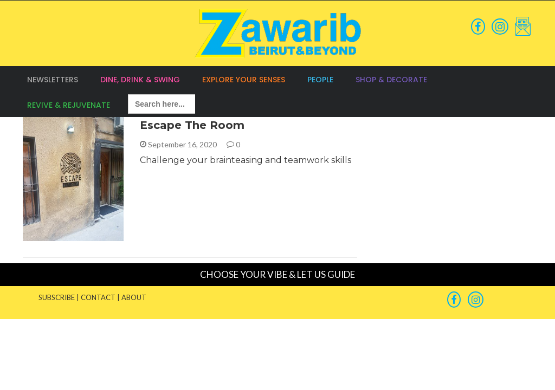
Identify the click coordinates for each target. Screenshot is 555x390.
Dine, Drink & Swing (140, 79)
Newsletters (52, 79)
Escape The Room (192, 125)
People (320, 79)
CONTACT (98, 297)
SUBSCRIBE (56, 297)
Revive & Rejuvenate (68, 105)
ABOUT (133, 297)
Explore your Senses (243, 79)
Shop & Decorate (391, 79)
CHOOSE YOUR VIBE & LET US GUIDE (277, 274)
